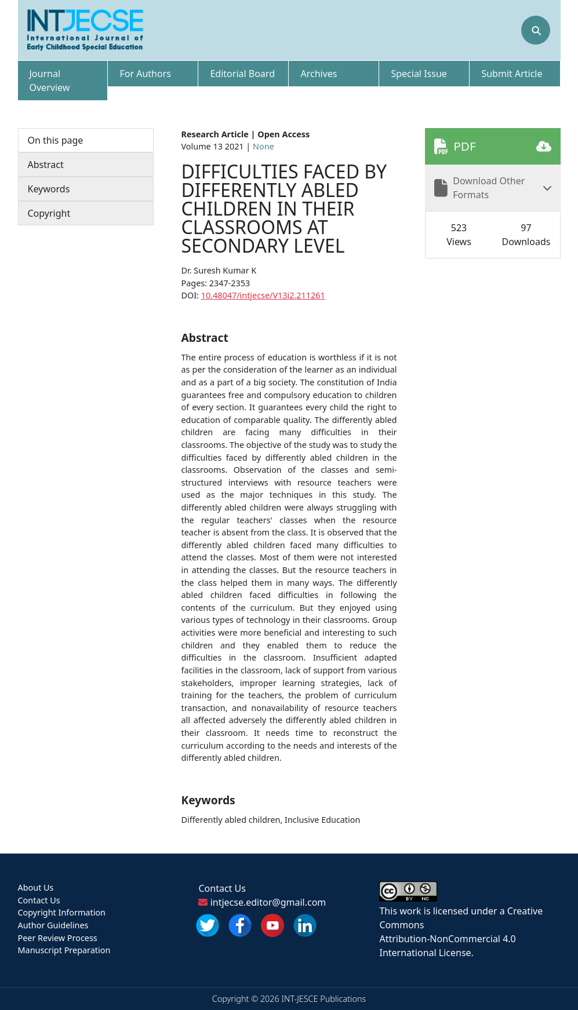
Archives (318, 73)
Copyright (49, 213)
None (263, 146)
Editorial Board (242, 73)
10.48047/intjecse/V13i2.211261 (263, 295)
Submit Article (511, 73)
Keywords (49, 189)
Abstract (46, 164)
